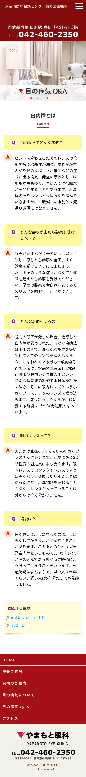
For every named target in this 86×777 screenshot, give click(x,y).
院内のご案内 (14, 683)
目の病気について (18, 695)
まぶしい (16, 625)
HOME (8, 659)
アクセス (10, 718)
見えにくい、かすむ (25, 617)
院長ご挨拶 (12, 671)
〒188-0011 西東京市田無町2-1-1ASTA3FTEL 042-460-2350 (43, 754)
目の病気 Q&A (15, 706)
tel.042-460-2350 (43, 34)
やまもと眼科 (43, 18)
